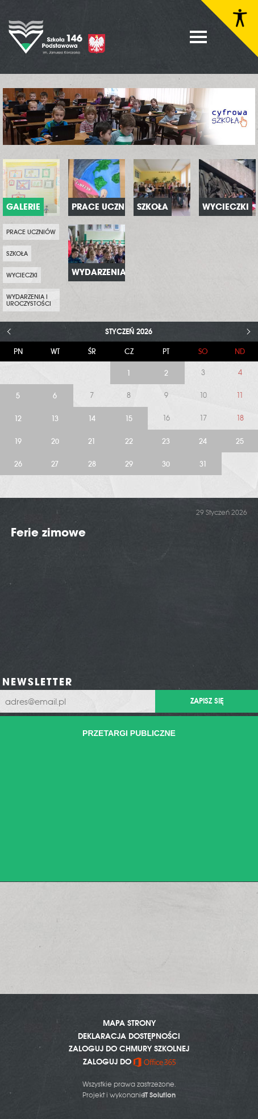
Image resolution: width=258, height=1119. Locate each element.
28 (92, 464)
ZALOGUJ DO (129, 1061)
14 (91, 418)
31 (203, 464)
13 (55, 418)
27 (55, 464)
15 (128, 418)
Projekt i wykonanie (129, 1095)
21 (91, 441)
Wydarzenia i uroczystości (28, 300)
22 (129, 441)
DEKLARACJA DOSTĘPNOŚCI (129, 1036)
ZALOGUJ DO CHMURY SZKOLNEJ (129, 1048)
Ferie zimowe (48, 532)
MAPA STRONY (129, 1023)
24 (203, 441)
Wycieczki (22, 275)
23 (166, 441)
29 (129, 464)
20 (55, 441)
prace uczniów (31, 232)
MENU (198, 37)
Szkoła (17, 253)
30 (166, 464)
